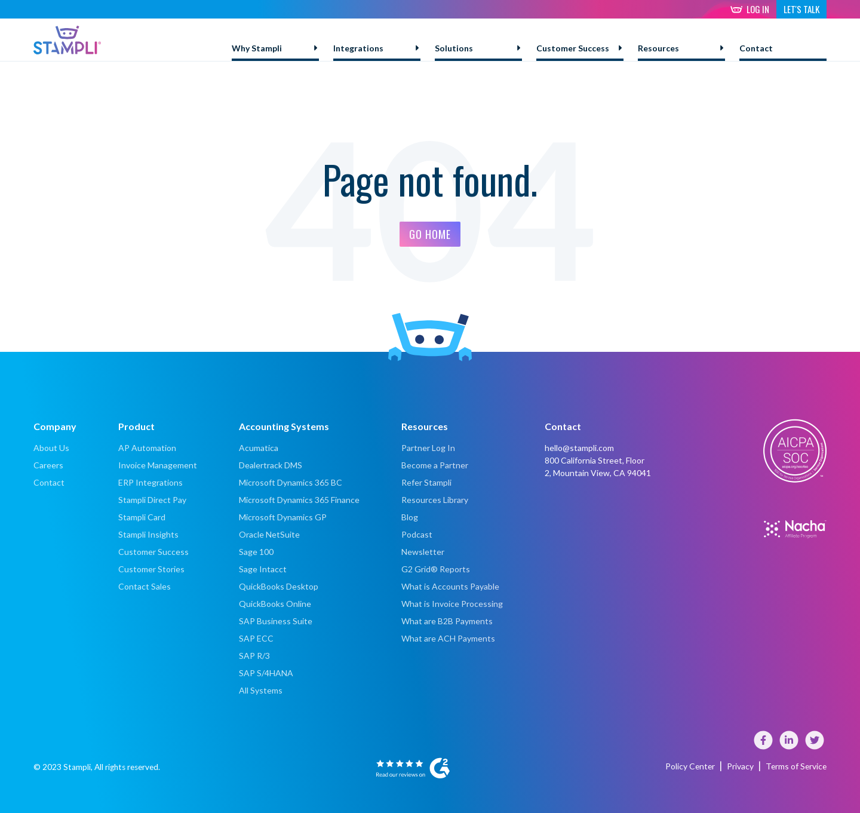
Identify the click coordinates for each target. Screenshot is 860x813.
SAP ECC (256, 638)
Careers (48, 465)
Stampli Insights (148, 534)
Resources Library (434, 500)
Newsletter (422, 552)
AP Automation (147, 448)
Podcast (416, 534)
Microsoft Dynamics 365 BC (290, 482)
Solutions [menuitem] (454, 48)
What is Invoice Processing (452, 604)
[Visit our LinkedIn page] (790, 746)
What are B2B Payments (447, 621)
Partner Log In (428, 448)
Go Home (429, 234)
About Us (51, 448)
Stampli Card (141, 517)
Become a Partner (434, 465)
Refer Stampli (426, 482)
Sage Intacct (263, 569)
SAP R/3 (254, 656)
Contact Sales (144, 586)
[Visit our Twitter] (815, 746)
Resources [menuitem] (658, 48)
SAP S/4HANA (266, 673)
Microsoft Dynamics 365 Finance (299, 500)
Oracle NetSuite (269, 534)
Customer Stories (151, 569)
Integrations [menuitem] (358, 48)
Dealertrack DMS (270, 465)
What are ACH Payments (449, 638)
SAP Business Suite (275, 621)
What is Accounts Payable (450, 586)
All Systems (260, 690)
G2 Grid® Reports (435, 569)
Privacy (741, 766)
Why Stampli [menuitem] (257, 48)
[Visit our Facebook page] (764, 746)
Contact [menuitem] (756, 48)
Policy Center (692, 766)
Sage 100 (256, 552)
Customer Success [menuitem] (572, 48)
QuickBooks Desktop (278, 586)
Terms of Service (797, 766)
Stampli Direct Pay (152, 500)
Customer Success (153, 552)
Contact (48, 482)
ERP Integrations (150, 482)
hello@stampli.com (579, 448)
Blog (409, 517)
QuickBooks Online (275, 604)
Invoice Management (157, 465)
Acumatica (258, 448)
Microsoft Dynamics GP (283, 517)
